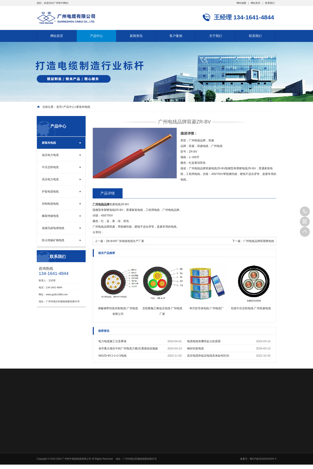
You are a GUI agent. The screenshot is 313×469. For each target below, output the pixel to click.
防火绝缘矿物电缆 (53, 240)
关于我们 (215, 36)
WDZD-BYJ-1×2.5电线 (112, 355)
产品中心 (96, 36)
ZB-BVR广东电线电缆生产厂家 (125, 241)
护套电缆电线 (50, 191)
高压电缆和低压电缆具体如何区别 (208, 355)
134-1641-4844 (305, 211)
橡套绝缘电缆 (50, 215)
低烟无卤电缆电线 (53, 228)
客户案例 (175, 36)
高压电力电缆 (50, 179)
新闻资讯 (136, 36)
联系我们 (270, 3)
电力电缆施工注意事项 (112, 341)
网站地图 (241, 3)
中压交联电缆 (50, 167)
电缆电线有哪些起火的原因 (204, 341)
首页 (59, 106)
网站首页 (255, 3)
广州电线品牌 (101, 204)
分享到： (98, 232)
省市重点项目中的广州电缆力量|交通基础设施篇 (128, 348)
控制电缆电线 (50, 203)
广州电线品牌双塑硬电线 (258, 241)
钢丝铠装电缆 (195, 348)
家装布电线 (83, 106)
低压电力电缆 (50, 155)
